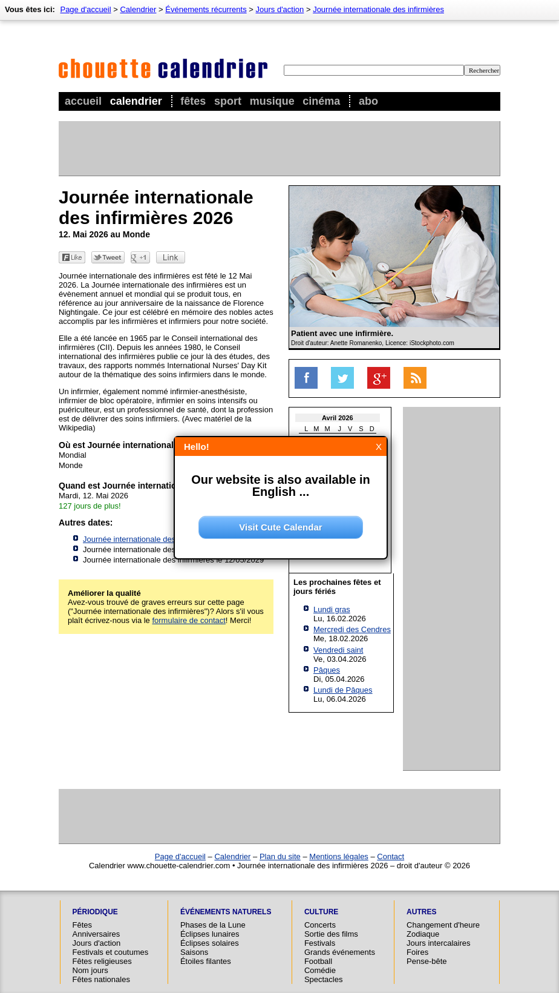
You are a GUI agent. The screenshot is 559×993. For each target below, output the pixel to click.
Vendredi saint (338, 650)
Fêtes (193, 101)
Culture (321, 912)
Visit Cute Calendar (280, 527)
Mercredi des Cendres (352, 629)
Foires (417, 952)
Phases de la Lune (213, 924)
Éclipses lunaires (210, 934)
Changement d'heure (443, 924)
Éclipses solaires (209, 943)
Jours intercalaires (439, 943)
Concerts (320, 924)
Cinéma (321, 101)
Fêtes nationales (101, 979)
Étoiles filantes (205, 961)
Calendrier (136, 101)
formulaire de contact (188, 620)
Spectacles (323, 979)
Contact (390, 856)
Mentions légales (338, 856)
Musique (272, 101)
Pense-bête (427, 961)
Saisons (194, 952)
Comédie (320, 970)
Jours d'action (280, 9)
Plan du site (280, 856)
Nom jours (90, 970)
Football (318, 961)
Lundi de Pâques (343, 689)
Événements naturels (225, 912)
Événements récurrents (205, 9)
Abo (368, 101)
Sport (227, 101)
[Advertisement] (279, 148)
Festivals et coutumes (111, 952)
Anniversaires (96, 934)
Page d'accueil (85, 9)
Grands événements (339, 952)
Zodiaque (423, 934)
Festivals (319, 943)
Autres (421, 912)
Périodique (95, 912)
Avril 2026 (337, 417)
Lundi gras (331, 609)
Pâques (326, 670)
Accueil (83, 101)
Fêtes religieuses (102, 961)
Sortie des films (331, 934)
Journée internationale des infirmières (378, 9)
